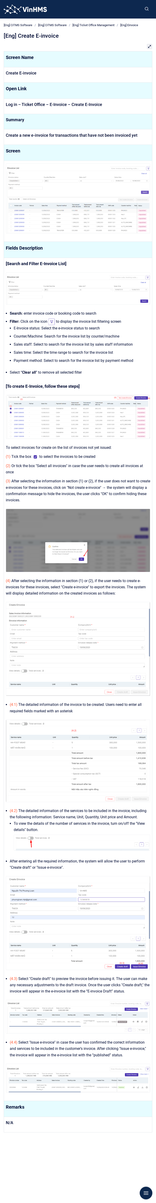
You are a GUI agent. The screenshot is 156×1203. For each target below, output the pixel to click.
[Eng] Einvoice (129, 25)
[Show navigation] (146, 1193)
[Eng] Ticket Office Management (93, 25)
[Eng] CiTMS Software (18, 25)
